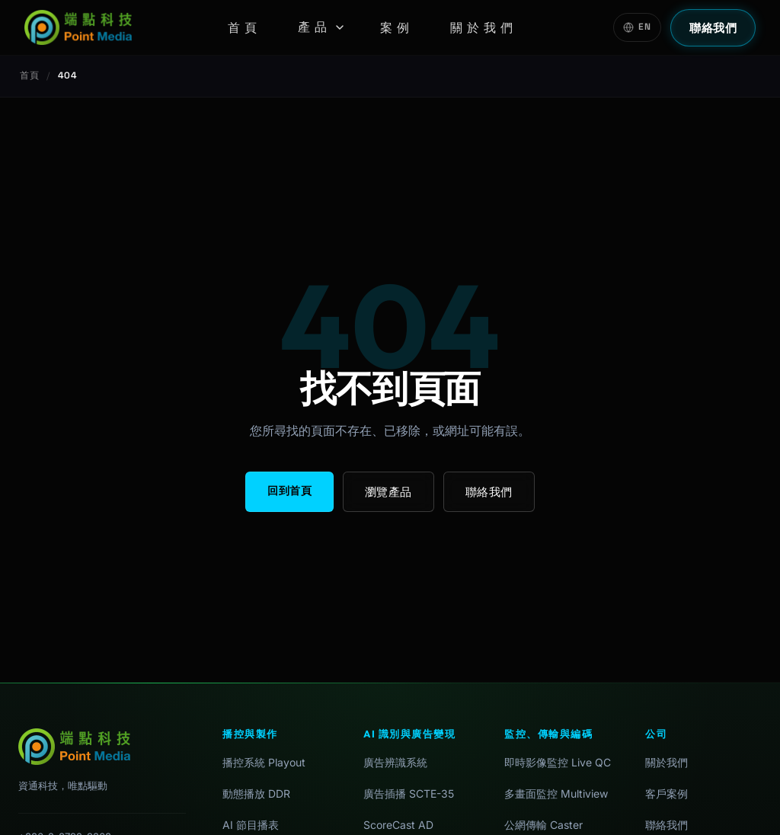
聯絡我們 (713, 28)
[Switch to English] (637, 27)
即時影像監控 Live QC (557, 762)
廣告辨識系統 (395, 762)
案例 (397, 27)
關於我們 (483, 27)
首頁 (244, 27)
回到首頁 (289, 490)
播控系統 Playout (263, 762)
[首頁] (78, 27)
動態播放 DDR (256, 793)
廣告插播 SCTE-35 (408, 793)
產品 (321, 26)
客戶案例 (666, 793)
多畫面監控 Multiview (556, 793)
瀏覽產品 (388, 492)
